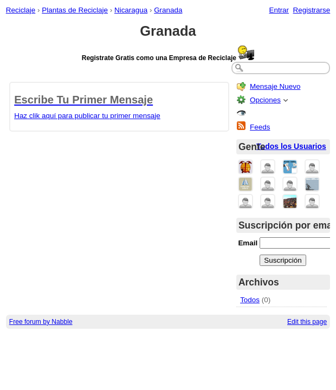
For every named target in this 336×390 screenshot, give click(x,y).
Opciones (265, 100)
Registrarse (312, 10)
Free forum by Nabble (41, 322)
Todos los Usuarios (291, 146)
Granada (168, 10)
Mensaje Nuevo (275, 86)
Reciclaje (21, 10)
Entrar (279, 10)
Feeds (260, 127)
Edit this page (307, 322)
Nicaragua (130, 10)
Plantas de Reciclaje (75, 10)
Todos (250, 300)
